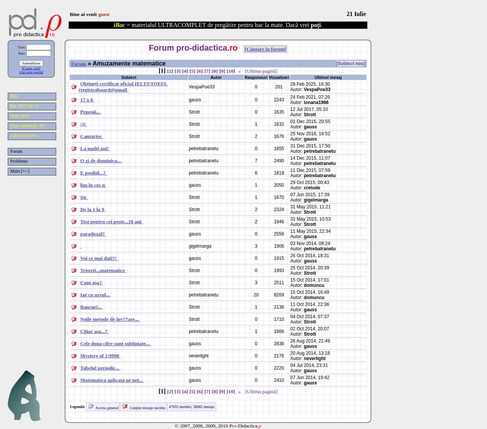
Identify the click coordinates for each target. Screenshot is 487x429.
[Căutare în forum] (265, 49)
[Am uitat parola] (31, 72)
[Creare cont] (31, 68)
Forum (78, 64)
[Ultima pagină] (261, 71)
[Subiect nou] (350, 63)
